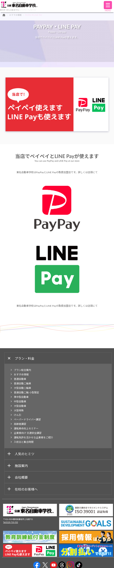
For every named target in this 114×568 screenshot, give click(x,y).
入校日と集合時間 (24, 441)
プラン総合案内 (22, 370)
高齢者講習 (20, 423)
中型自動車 (20, 401)
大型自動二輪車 (22, 388)
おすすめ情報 (15, 15)
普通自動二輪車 (22, 383)
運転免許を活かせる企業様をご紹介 (33, 437)
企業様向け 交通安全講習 (28, 432)
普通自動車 (20, 379)
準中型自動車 (21, 396)
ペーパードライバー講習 (27, 419)
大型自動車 (20, 405)
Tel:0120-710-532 (10, 522)
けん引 (17, 414)
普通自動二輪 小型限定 (26, 392)
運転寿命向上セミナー (26, 428)
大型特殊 (19, 410)
